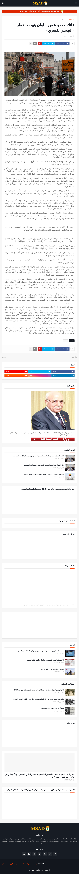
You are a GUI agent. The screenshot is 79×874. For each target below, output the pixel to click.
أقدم (4, 357)
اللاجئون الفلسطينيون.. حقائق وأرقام (52, 669)
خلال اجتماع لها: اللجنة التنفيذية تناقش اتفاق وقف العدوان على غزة (43, 465)
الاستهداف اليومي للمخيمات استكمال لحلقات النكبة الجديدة (45, 660)
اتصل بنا (31, 870)
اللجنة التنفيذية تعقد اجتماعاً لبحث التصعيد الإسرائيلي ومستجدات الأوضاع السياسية (38, 456)
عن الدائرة (39, 870)
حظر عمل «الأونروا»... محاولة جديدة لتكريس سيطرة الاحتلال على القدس (41, 651)
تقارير (61, 19)
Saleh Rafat (72, 605)
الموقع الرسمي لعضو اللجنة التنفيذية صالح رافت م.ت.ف (20, 864)
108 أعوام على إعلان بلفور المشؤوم (52, 708)
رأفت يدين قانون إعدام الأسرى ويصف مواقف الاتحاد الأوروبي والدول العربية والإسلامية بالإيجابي (46, 605)
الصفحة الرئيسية (70, 19)
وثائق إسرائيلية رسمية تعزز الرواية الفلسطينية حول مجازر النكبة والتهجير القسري (38, 699)
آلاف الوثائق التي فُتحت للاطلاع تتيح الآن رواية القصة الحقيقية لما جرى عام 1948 (39, 690)
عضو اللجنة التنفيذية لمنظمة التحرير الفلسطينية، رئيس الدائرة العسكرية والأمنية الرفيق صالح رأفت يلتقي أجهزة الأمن (40, 775)
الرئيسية (47, 870)
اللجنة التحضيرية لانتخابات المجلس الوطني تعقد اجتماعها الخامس (43, 474)
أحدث (74, 357)
